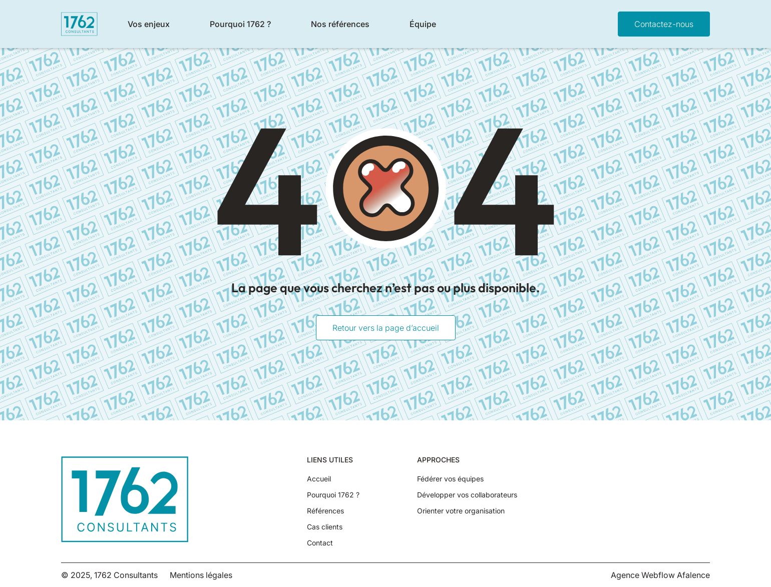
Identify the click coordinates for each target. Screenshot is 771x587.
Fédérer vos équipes (450, 478)
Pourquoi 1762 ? (333, 494)
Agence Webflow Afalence (660, 575)
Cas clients (324, 526)
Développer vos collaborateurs (467, 494)
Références (325, 510)
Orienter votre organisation (461, 510)
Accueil (319, 478)
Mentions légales (201, 575)
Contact (320, 542)
